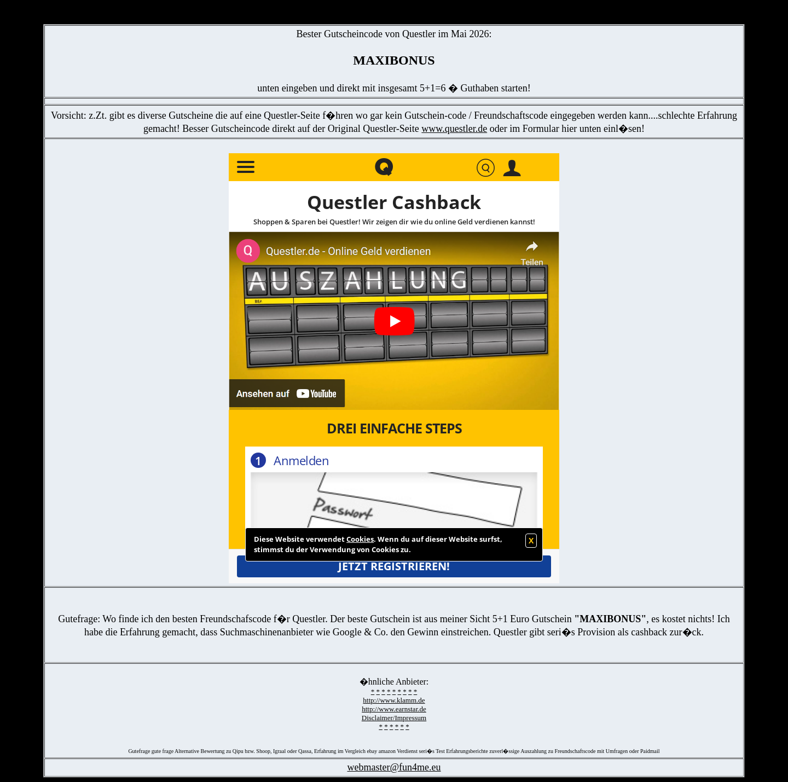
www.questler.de (454, 128)
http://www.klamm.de (394, 700)
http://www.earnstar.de (394, 709)
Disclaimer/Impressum (394, 718)
